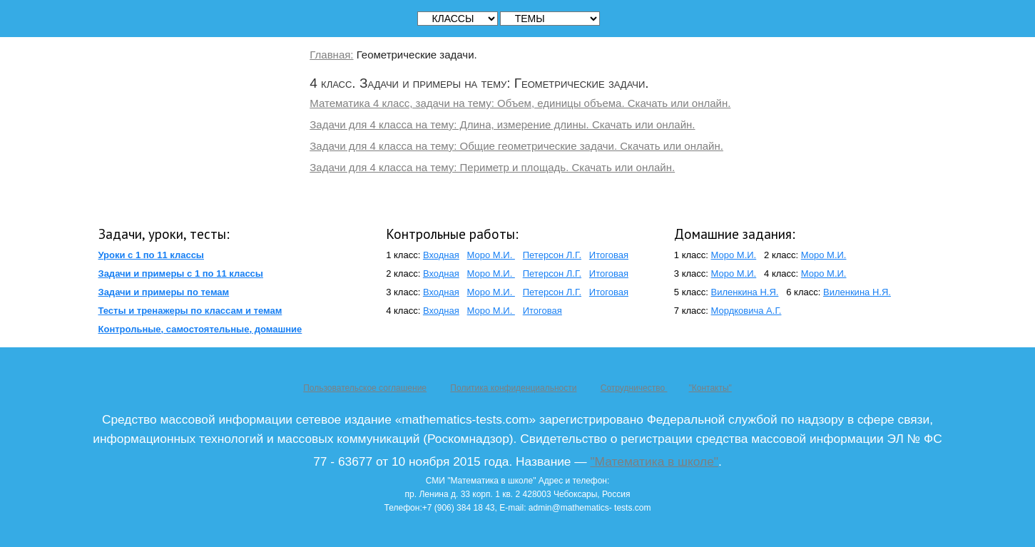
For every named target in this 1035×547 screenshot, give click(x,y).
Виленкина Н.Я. (745, 292)
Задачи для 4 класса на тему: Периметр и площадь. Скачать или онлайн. (492, 167)
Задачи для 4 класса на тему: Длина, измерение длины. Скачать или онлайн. (502, 124)
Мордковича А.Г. (746, 310)
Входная (441, 255)
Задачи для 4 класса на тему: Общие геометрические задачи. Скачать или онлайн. (516, 146)
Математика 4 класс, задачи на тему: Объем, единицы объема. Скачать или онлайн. (520, 103)
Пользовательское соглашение (365, 388)
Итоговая (608, 255)
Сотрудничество (634, 388)
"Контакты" (709, 388)
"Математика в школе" (654, 461)
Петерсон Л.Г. (552, 255)
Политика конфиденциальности (513, 388)
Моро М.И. (491, 255)
